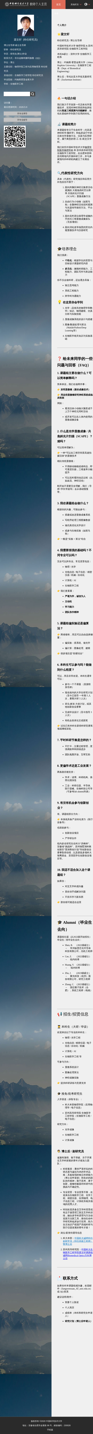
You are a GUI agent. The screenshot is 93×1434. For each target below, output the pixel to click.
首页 (58, 4)
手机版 (50, 1430)
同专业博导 (22, 113)
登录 (56, 13)
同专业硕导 (22, 120)
